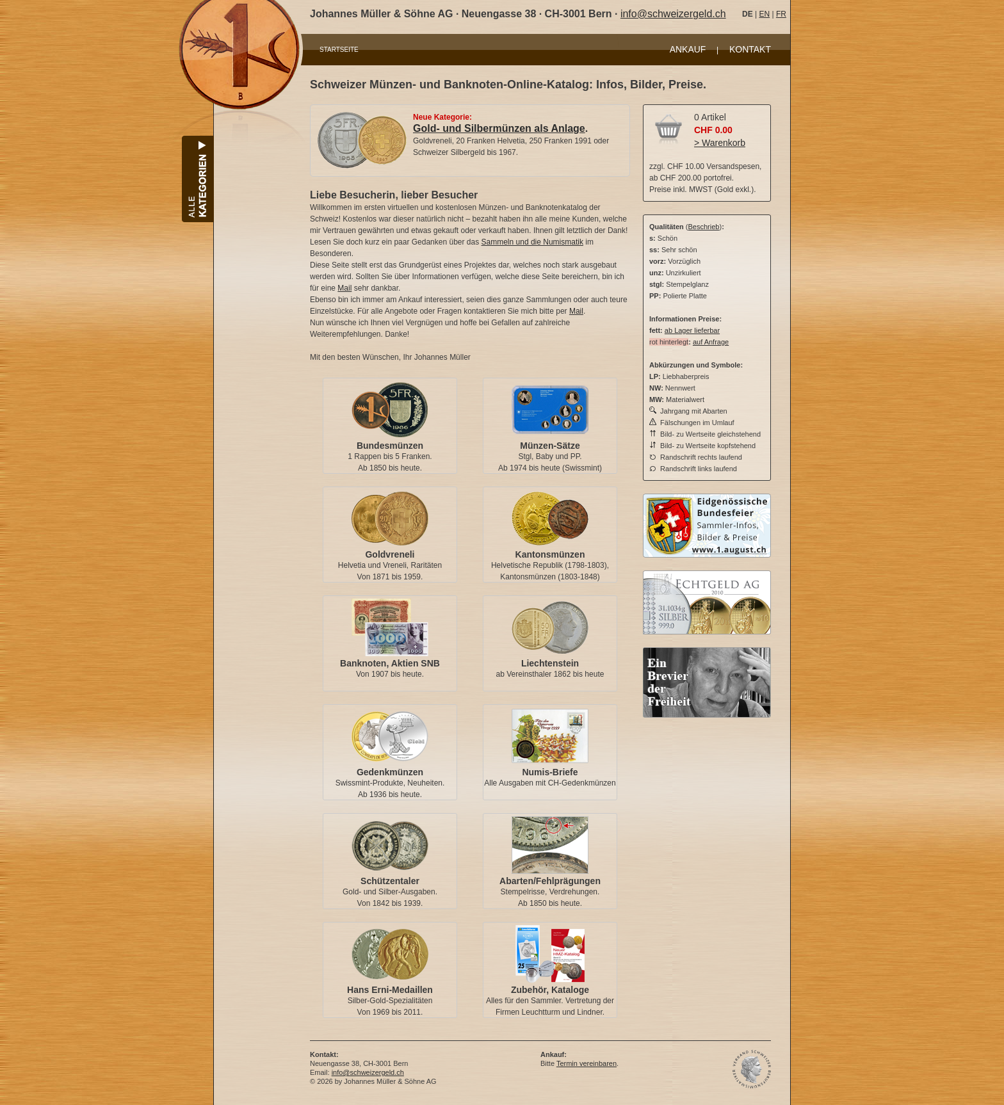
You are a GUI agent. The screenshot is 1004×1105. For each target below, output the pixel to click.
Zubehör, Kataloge (550, 990)
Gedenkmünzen (390, 772)
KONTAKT (750, 49)
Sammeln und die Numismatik (532, 242)
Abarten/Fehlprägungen (550, 881)
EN (764, 14)
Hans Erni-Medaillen (390, 990)
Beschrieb (704, 226)
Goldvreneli (389, 554)
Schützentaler (389, 881)
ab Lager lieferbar (692, 330)
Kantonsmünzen (550, 554)
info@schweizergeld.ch (673, 13)
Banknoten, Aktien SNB (390, 663)
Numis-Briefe (550, 772)
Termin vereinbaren (586, 1063)
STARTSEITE (339, 49)
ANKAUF (688, 49)
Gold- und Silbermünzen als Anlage (499, 128)
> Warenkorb (719, 143)
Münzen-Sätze (549, 445)
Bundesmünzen (390, 445)
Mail (344, 288)
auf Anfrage (711, 342)
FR (781, 14)
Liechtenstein (550, 663)
